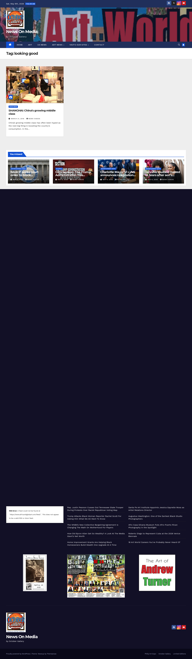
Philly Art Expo (150, 654)
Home (20, 45)
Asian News (13, 106)
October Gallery (165, 654)
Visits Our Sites (79, 45)
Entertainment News (18, 168)
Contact (99, 45)
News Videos (33, 119)
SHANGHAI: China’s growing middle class (32, 112)
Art (30, 45)
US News (42, 45)
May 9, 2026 (18, 179)
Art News (57, 45)
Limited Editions (179, 654)
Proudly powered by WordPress (18, 654)
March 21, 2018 (18, 119)
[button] (179, 45)
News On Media (22, 31)
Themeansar (51, 654)
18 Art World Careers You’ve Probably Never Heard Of (154, 542)
